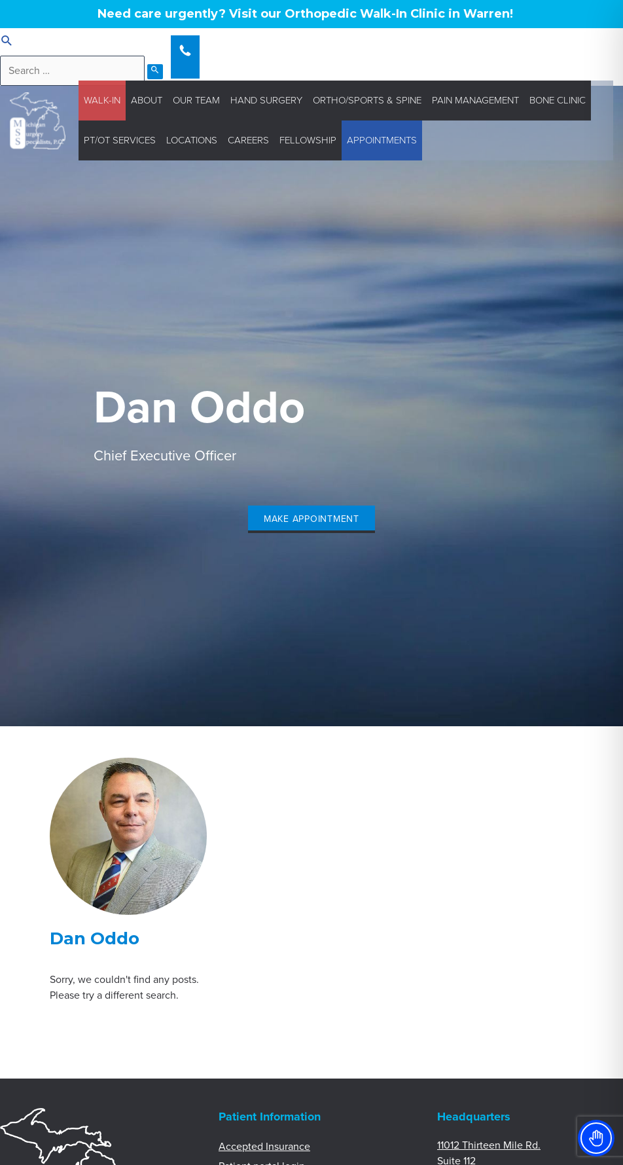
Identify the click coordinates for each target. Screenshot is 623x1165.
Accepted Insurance (264, 1146)
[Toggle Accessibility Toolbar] (596, 1138)
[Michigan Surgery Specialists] (37, 119)
